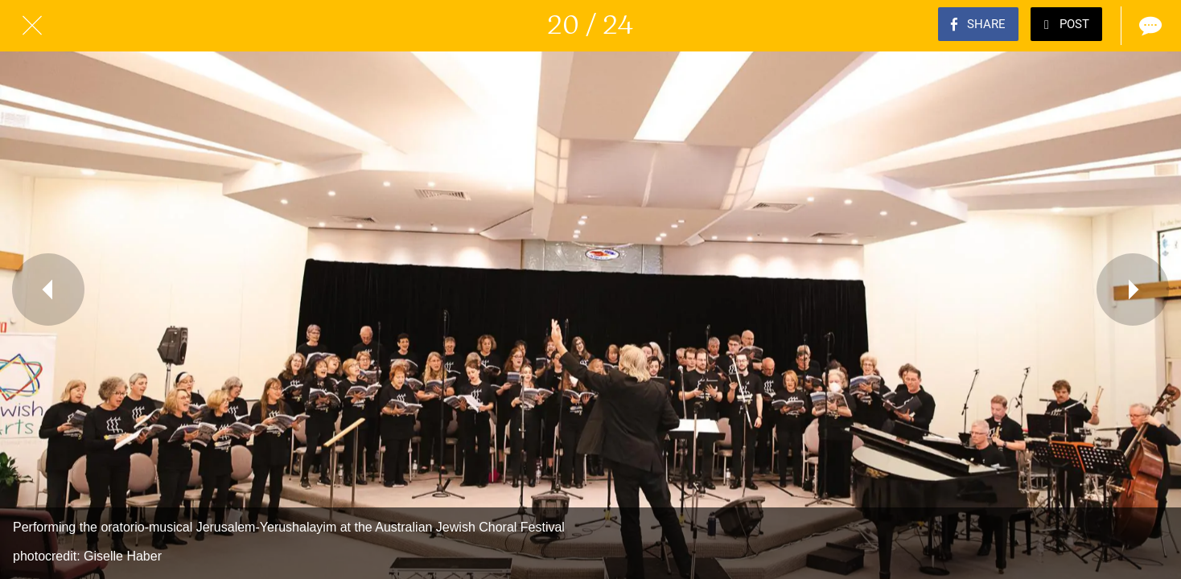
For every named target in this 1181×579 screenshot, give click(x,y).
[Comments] (1149, 25)
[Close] (32, 25)
